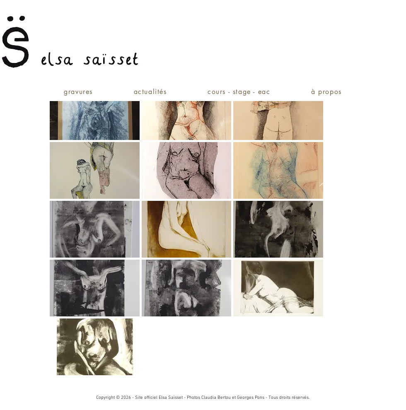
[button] (95, 111)
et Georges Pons (248, 397)
